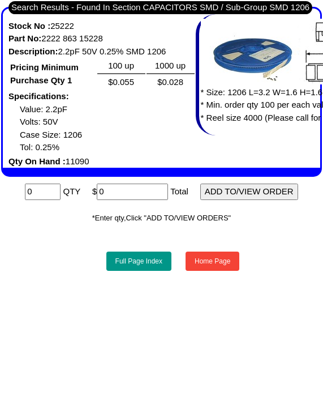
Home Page (212, 261)
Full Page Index (138, 261)
